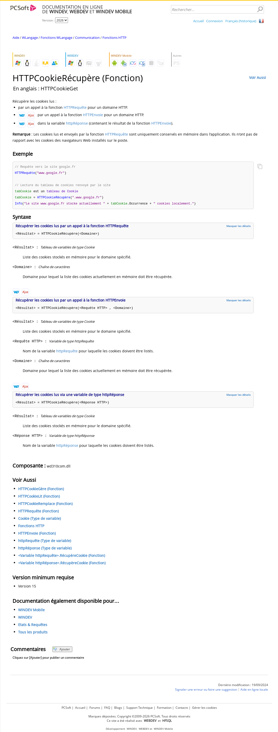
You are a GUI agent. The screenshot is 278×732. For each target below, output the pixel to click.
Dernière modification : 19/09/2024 (243, 686)
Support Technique (139, 707)
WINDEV (25, 618)
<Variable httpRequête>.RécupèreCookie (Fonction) (61, 557)
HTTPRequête (75, 107)
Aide (16, 37)
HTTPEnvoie (93, 114)
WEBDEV (144, 728)
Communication (87, 37)
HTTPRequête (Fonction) (38, 512)
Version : (48, 20)
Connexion (214, 21)
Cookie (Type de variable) (39, 520)
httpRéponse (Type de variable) (45, 549)
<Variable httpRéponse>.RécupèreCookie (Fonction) (62, 564)
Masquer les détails (238, 227)
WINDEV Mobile (31, 611)
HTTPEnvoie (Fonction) (37, 534)
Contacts (182, 707)
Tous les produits (33, 633)
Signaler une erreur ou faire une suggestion (206, 691)
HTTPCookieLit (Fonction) (39, 497)
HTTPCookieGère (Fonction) (41, 490)
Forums (94, 707)
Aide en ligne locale (254, 691)
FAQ (107, 707)
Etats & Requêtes (32, 626)
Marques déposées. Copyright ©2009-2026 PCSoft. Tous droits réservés (139, 716)
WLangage (30, 37)
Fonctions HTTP (114, 37)
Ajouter (61, 651)
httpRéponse (77, 123)
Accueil (198, 21)
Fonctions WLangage (56, 37)
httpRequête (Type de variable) (44, 542)
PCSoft (66, 707)
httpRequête (67, 352)
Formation (164, 707)
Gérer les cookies (204, 707)
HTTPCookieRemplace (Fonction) (45, 505)
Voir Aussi (257, 77)
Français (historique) (240, 21)
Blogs (118, 707)
